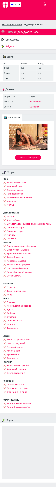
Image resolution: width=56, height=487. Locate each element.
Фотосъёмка (13, 220)
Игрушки (11, 201)
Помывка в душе (15, 231)
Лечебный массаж (16, 261)
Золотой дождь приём (18, 407)
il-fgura (7, 46)
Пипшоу (11, 235)
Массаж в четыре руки (18, 264)
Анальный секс (15, 186)
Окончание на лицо (17, 392)
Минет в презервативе (18, 339)
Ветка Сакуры (14, 275)
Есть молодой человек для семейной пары (29, 224)
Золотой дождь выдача (19, 403)
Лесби (10, 294)
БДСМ (10, 309)
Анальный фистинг (17, 369)
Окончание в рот (15, 384)
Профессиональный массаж (21, 246)
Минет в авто (13, 350)
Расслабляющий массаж (19, 272)
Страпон (11, 317)
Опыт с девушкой (16, 343)
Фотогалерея (12, 117)
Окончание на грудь (17, 388)
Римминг (11, 238)
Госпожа (11, 302)
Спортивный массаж (17, 268)
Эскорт (10, 216)
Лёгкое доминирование (19, 306)
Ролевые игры (14, 320)
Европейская (36, 101)
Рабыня (11, 313)
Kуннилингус (13, 354)
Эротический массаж (18, 249)
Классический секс (16, 182)
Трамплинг (12, 328)
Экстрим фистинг (16, 373)
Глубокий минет (15, 347)
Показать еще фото (28, 157)
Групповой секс (15, 193)
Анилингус (12, 358)
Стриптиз (12, 287)
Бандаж (11, 324)
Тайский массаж (15, 257)
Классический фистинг (18, 365)
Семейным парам (16, 227)
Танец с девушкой (16, 291)
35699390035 (12, 40)
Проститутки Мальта (12, 24)
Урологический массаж (19, 253)
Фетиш (10, 205)
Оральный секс (15, 190)
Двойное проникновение (19, 197)
